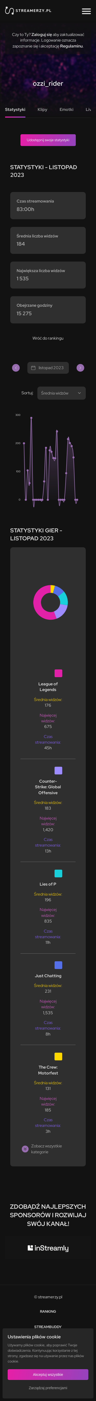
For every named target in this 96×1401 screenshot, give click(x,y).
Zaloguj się (41, 34)
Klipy (42, 109)
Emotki (66, 109)
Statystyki (15, 109)
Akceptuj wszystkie (48, 1375)
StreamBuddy (48, 1327)
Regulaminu (71, 46)
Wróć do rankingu (48, 338)
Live (90, 109)
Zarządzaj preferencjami (48, 1388)
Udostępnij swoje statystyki (48, 140)
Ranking (48, 1311)
